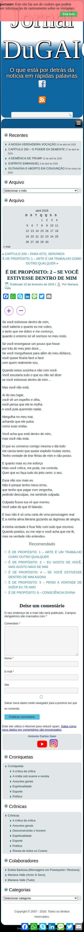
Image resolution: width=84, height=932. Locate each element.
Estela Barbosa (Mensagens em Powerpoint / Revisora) (44, 870)
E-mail (9, 671)
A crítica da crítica (24, 771)
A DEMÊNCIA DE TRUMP (25, 158)
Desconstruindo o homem (29, 830)
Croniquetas (16, 766)
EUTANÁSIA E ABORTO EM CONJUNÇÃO (37, 168)
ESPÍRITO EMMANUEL (24, 163)
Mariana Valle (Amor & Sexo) (26, 875)
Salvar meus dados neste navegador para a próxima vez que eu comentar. (40, 705)
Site (6, 684)
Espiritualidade (22, 786)
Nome (8, 658)
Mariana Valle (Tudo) (21, 880)
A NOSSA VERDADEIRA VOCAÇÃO (32, 144)
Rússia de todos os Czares (30, 850)
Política (17, 796)
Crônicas (13, 815)
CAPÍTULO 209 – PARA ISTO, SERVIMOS (35, 254)
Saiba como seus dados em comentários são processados (39, 728)
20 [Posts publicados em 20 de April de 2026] (32, 236)
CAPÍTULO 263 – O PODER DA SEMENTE (37, 149)
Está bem (69, 14)
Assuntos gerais (23, 781)
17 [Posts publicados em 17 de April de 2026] (51, 231)
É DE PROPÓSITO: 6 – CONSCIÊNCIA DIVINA (42, 592)
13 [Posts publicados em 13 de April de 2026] (32, 231)
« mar (7, 246)
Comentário (12, 623)
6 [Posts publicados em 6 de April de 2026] (32, 225)
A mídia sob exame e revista (31, 776)
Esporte (18, 791)
